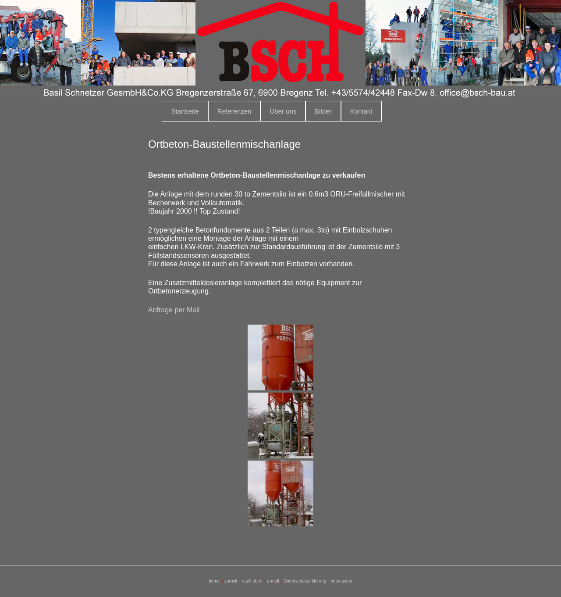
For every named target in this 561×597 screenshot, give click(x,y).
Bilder (323, 111)
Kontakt (361, 111)
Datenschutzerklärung (305, 581)
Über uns (283, 111)
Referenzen (234, 111)
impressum (341, 581)
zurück (230, 581)
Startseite (185, 111)
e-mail (273, 581)
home (214, 581)
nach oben (252, 581)
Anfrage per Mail (173, 310)
